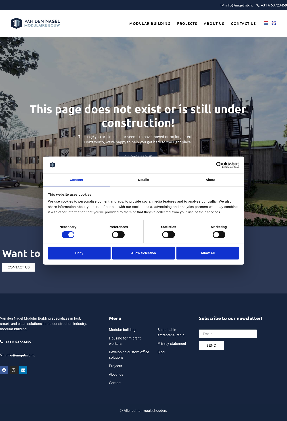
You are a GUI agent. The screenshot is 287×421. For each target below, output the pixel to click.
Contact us (243, 23)
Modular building (149, 23)
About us (214, 23)
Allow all (208, 253)
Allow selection (143, 253)
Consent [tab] (76, 180)
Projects (187, 23)
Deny (79, 253)
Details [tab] (143, 180)
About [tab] (211, 180)
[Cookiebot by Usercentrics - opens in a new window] (219, 165)
